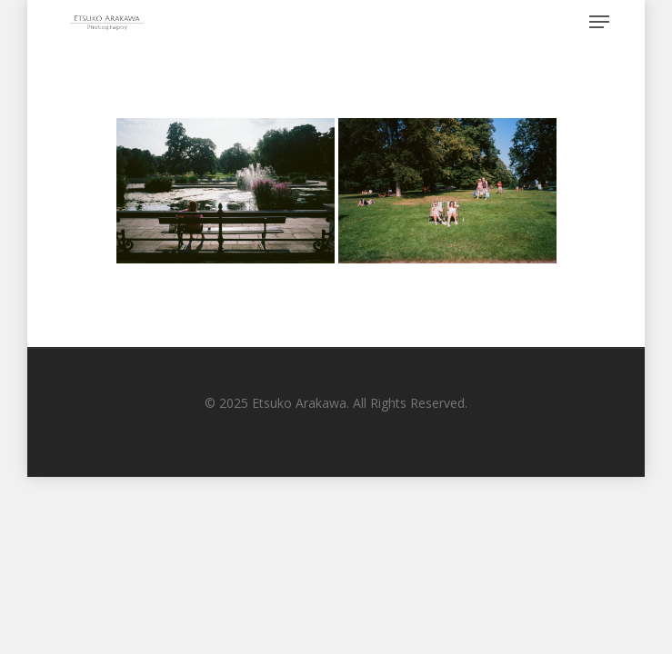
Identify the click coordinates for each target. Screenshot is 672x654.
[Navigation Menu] (599, 22)
